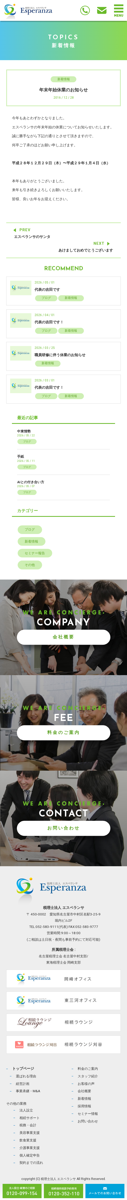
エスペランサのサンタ (32, 237)
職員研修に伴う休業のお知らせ (60, 355)
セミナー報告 (35, 553)
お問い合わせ (63, 828)
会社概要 (64, 636)
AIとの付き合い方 (30, 482)
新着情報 (63, 79)
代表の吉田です (47, 289)
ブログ (46, 298)
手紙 (20, 456)
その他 (30, 565)
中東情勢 (24, 431)
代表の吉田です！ (49, 322)
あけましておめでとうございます (85, 250)
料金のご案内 (63, 732)
